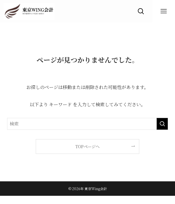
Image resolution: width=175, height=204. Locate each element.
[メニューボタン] (163, 11)
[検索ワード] (87, 124)
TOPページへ (87, 146)
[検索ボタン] (141, 11)
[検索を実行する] (162, 124)
